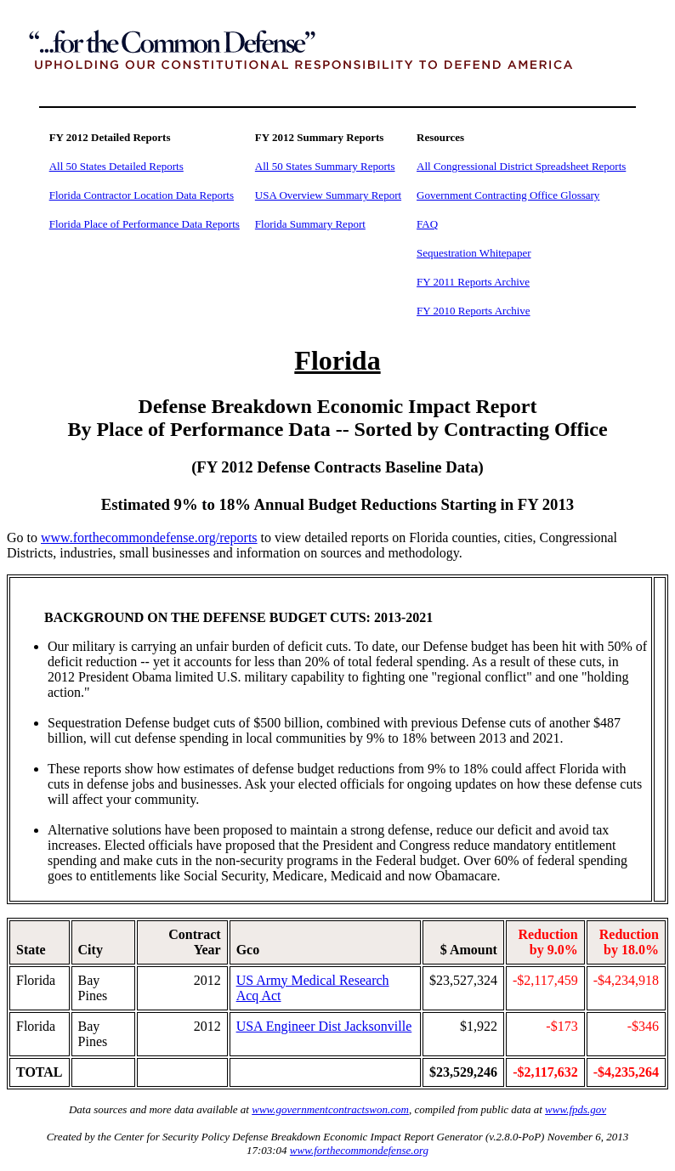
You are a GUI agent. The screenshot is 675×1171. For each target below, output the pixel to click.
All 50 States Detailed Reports (116, 166)
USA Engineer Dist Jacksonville (324, 1026)
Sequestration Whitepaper (473, 252)
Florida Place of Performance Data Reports (144, 224)
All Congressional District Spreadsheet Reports (521, 166)
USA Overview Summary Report (328, 195)
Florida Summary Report (310, 224)
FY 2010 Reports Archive (473, 310)
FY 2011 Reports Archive (473, 281)
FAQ (427, 224)
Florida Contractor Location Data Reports (141, 195)
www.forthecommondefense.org (359, 1150)
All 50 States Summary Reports (325, 166)
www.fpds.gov (575, 1109)
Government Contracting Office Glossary (508, 195)
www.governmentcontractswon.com (330, 1109)
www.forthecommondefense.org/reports (149, 537)
